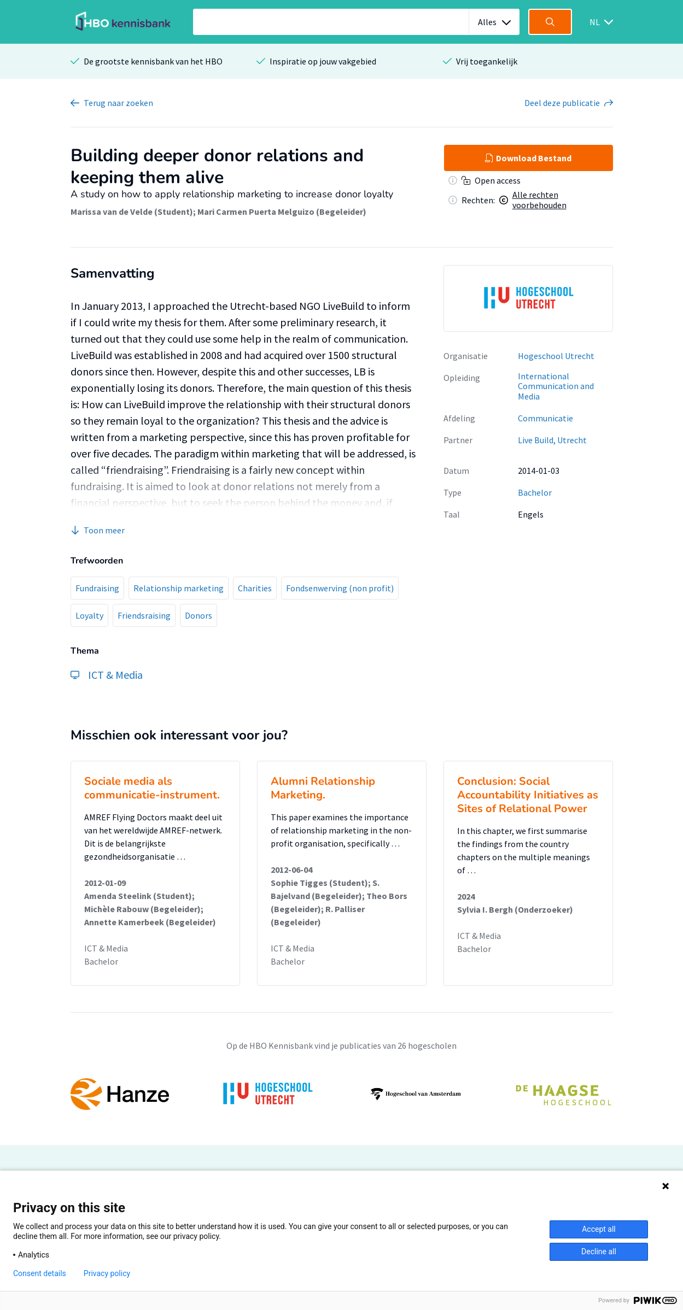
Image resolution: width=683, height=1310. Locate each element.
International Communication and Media (556, 386)
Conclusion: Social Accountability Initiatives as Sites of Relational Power (527, 795)
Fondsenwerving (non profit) (340, 588)
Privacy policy (107, 1273)
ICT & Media (106, 948)
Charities (255, 588)
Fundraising (97, 588)
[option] (528, 298)
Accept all (599, 1229)
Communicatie (545, 418)
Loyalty (89, 615)
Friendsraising (144, 615)
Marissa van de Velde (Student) (132, 211)
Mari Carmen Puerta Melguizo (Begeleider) (281, 211)
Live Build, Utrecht (552, 439)
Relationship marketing (178, 588)
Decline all (598, 1251)
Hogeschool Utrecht (556, 356)
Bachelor (535, 492)
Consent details (39, 1273)
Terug (118, 103)
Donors (198, 615)
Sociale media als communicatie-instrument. (152, 788)
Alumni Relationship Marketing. (323, 788)
